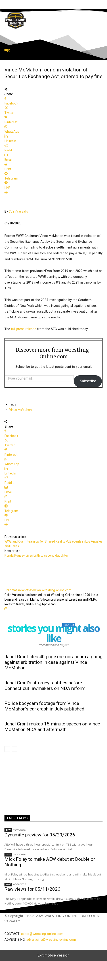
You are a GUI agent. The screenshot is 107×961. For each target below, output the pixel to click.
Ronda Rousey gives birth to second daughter (36, 555)
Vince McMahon (20, 410)
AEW (8, 830)
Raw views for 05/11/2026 (32, 889)
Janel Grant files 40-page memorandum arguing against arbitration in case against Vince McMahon (53, 662)
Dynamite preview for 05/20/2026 (39, 835)
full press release (23, 329)
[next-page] (14, 749)
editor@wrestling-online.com (42, 934)
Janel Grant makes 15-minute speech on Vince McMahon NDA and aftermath (52, 726)
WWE (8, 884)
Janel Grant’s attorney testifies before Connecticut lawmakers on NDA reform (44, 685)
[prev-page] (7, 749)
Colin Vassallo (18, 211)
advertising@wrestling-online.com (51, 940)
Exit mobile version (53, 955)
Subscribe (88, 381)
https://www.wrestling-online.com (47, 590)
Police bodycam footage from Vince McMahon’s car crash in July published (44, 706)
